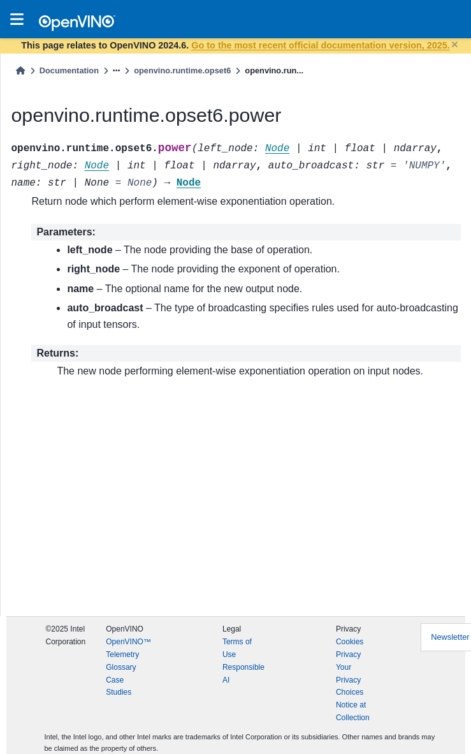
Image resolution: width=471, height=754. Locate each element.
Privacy (348, 654)
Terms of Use (237, 648)
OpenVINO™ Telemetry (128, 648)
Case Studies (118, 686)
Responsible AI (243, 673)
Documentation (69, 70)
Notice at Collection (353, 711)
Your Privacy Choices (349, 680)
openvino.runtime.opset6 (182, 70)
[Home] (20, 70)
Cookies (349, 641)
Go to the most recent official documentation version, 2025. (320, 45)
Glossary (121, 667)
